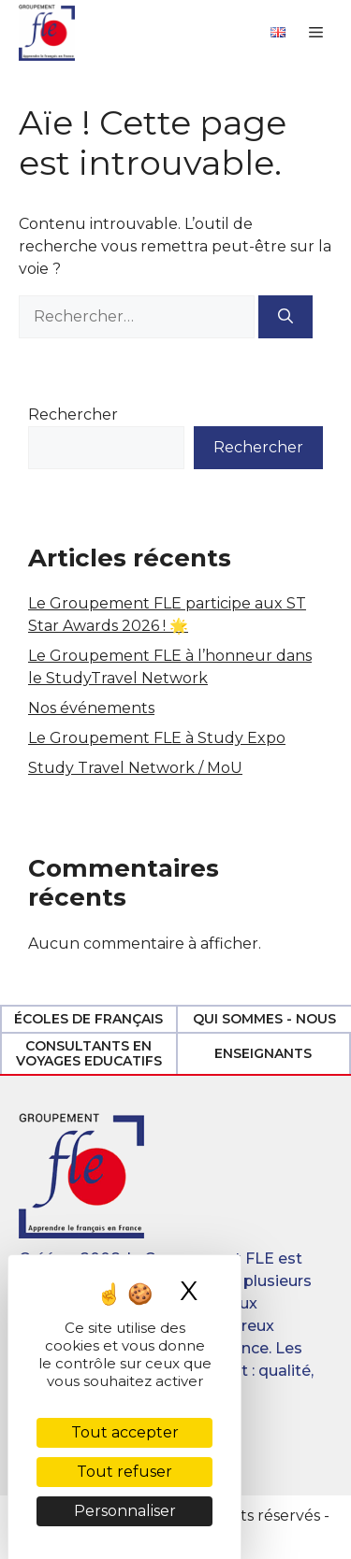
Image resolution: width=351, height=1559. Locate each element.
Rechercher (73, 414)
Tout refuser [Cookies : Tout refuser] (124, 1471)
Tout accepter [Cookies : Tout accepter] (125, 1432)
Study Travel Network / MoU (135, 768)
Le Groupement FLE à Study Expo (156, 738)
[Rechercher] (285, 316)
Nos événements (91, 708)
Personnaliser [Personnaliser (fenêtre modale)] (125, 1511)
